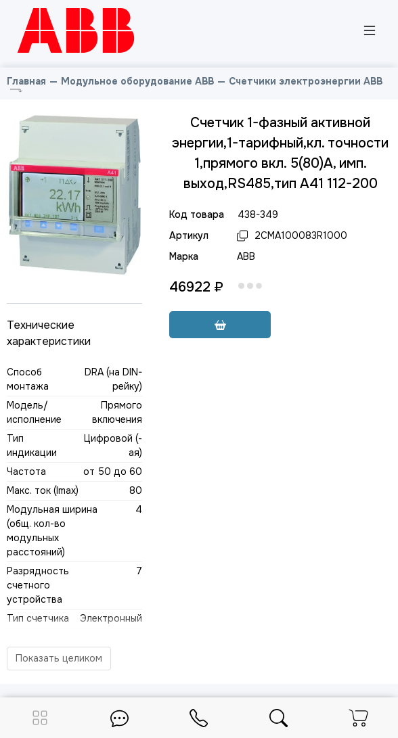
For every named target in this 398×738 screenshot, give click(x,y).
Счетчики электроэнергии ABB (305, 81)
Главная (26, 81)
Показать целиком (59, 658)
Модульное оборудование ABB (137, 81)
